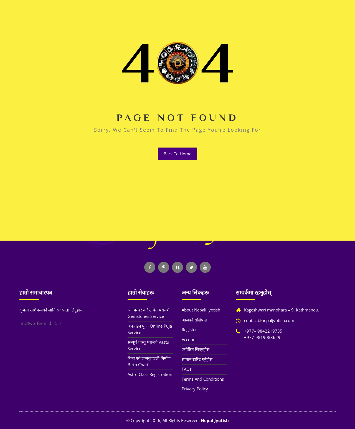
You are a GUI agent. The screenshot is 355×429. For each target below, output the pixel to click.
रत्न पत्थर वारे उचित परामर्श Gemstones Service (148, 313)
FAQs (187, 369)
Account (189, 339)
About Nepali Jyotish (201, 310)
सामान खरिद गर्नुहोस (197, 359)
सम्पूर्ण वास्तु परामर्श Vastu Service (148, 345)
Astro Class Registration (150, 374)
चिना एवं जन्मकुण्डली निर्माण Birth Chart (149, 361)
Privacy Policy (195, 388)
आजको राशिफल (194, 320)
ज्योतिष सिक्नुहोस (195, 349)
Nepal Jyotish (215, 420)
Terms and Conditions (203, 379)
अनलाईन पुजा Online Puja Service (150, 329)
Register (189, 329)
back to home (177, 153)
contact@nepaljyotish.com (269, 320)
